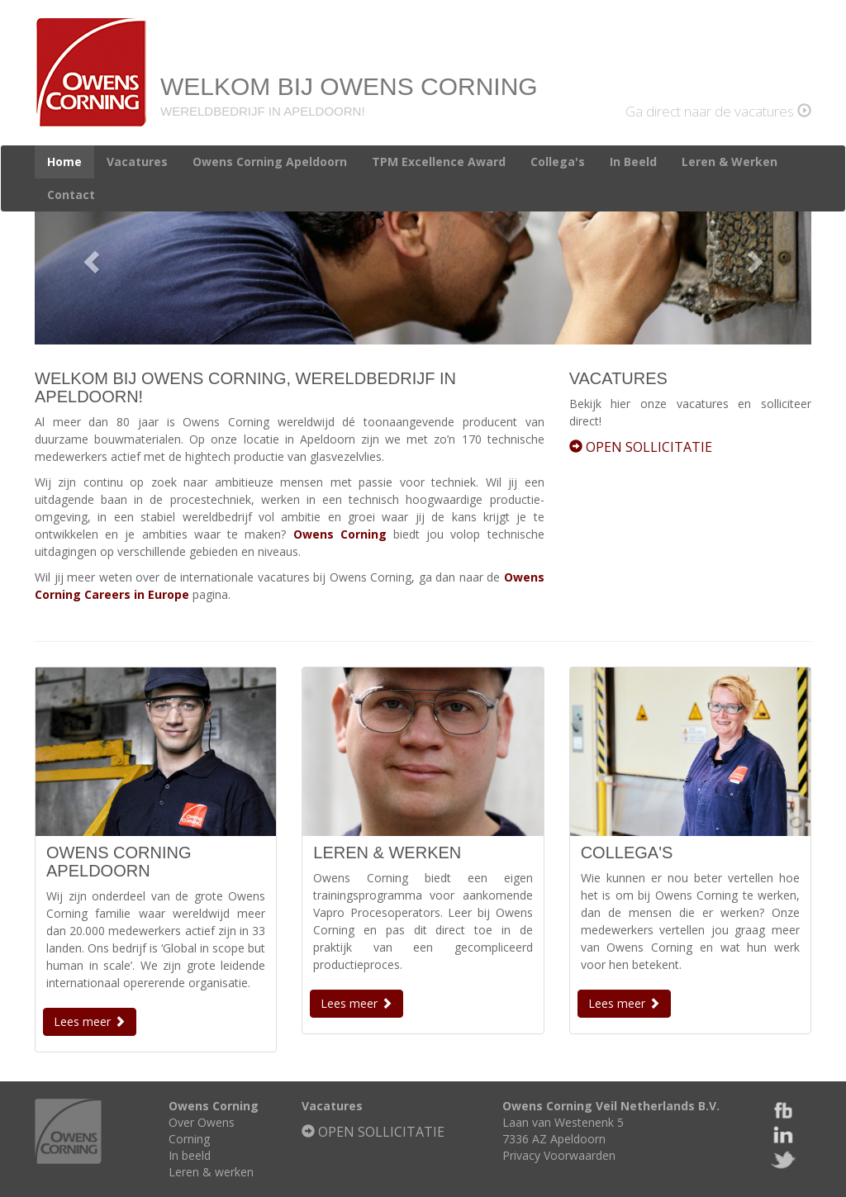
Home (64, 161)
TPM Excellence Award (439, 161)
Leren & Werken (729, 161)
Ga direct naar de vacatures (718, 111)
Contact (71, 194)
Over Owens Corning (202, 1130)
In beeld (190, 1155)
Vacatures (137, 161)
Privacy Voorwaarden (558, 1155)
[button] (93, 261)
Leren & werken (211, 1172)
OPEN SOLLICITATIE (640, 447)
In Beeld (633, 161)
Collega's (557, 161)
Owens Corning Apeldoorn (269, 161)
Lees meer (90, 1021)
